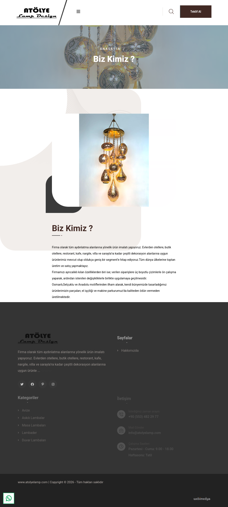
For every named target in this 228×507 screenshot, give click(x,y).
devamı (46, 372)
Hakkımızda (130, 352)
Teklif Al (195, 11)
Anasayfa (110, 49)
